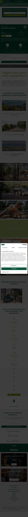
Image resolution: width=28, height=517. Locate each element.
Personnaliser (14, 265)
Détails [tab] (13, 247)
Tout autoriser (14, 268)
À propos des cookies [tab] (22, 247)
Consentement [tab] (5, 247)
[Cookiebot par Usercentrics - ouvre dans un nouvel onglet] (22, 244)
